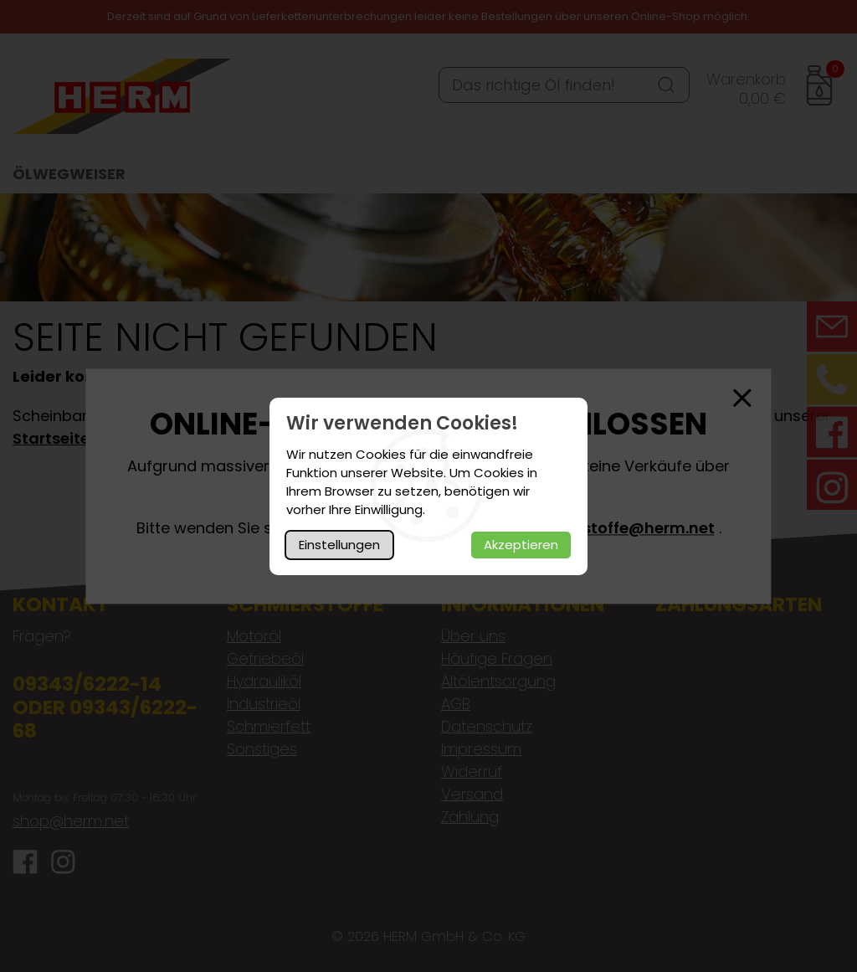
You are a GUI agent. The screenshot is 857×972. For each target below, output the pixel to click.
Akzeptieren (521, 544)
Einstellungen (339, 544)
